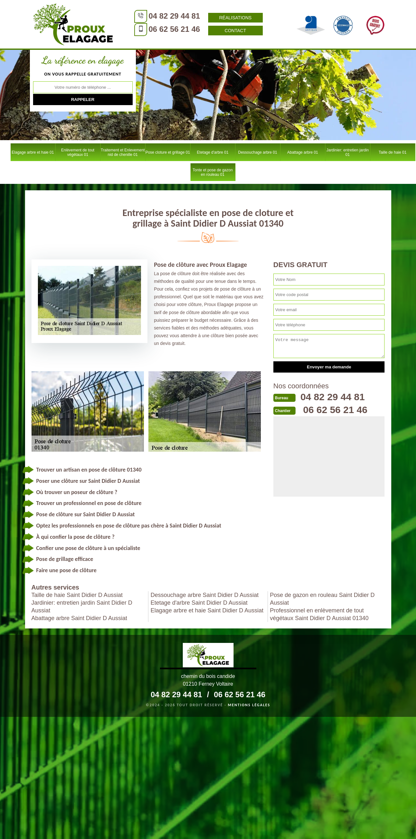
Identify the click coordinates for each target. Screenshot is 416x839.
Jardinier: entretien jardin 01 (347, 152)
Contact (235, 30)
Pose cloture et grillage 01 (168, 152)
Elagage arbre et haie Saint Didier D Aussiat (207, 610)
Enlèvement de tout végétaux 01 (77, 152)
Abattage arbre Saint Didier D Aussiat (79, 618)
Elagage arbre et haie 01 (33, 152)
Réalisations (235, 17)
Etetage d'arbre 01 (212, 152)
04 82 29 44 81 (174, 16)
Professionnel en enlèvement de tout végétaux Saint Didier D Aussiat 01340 (319, 614)
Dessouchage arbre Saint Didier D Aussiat (205, 595)
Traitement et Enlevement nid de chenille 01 (123, 152)
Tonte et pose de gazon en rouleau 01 (213, 172)
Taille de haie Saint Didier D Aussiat (77, 595)
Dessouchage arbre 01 (257, 152)
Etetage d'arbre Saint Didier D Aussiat (199, 603)
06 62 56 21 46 (174, 29)
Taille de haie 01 (393, 152)
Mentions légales (249, 705)
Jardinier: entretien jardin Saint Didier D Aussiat (81, 607)
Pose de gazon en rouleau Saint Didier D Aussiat (322, 599)
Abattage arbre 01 (302, 152)
